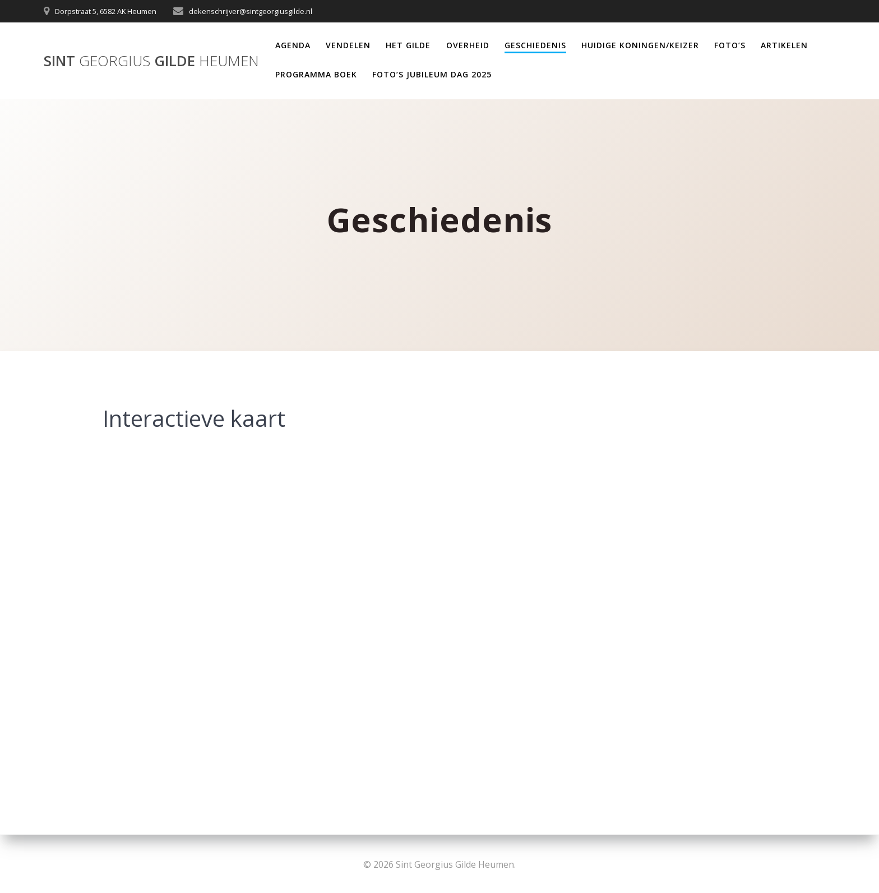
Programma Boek (316, 74)
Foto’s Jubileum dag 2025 (432, 74)
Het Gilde (408, 45)
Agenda (293, 45)
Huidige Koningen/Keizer (640, 45)
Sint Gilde (151, 61)
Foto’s (730, 45)
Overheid (467, 45)
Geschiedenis (535, 45)
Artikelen (784, 45)
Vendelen (348, 45)
